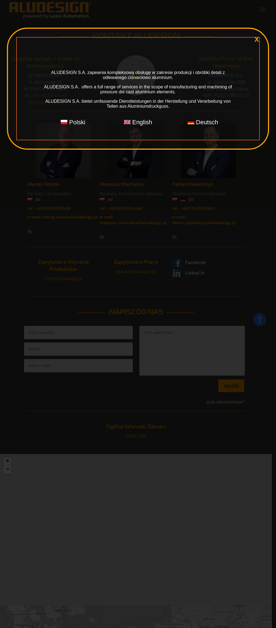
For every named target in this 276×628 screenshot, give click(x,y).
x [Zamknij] (256, 39)
